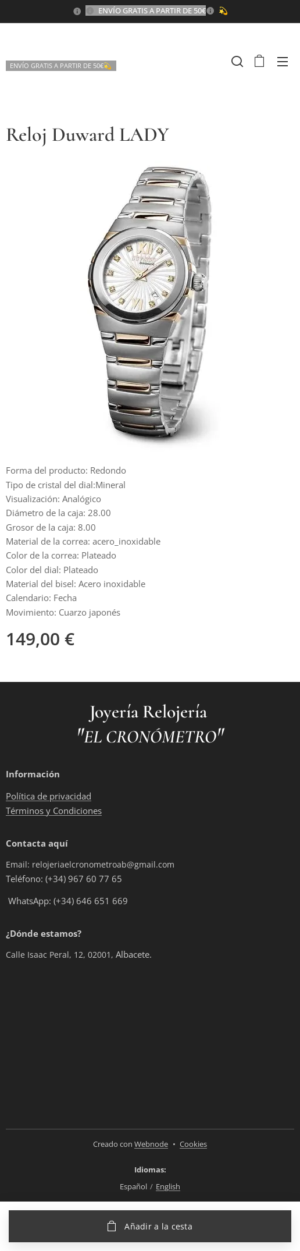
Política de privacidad (48, 796)
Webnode (151, 1144)
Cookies (193, 1144)
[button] (236, 61)
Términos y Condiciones (54, 810)
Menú (282, 61)
